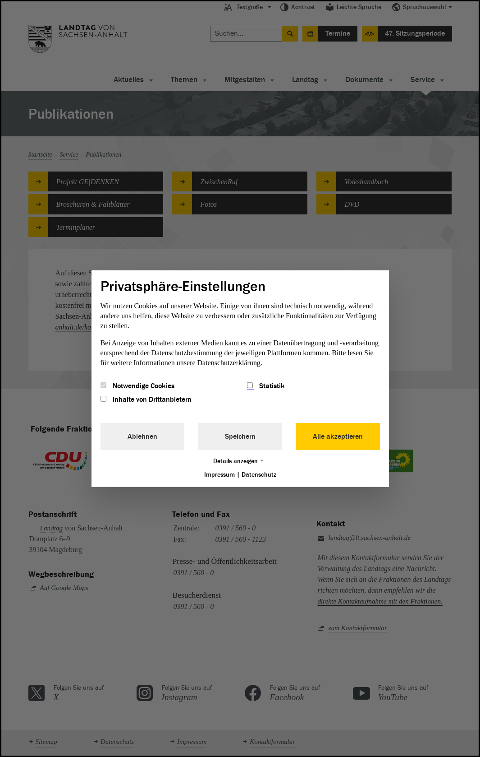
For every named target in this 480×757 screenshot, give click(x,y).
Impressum (219, 474)
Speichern (240, 436)
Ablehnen (142, 436)
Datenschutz (259, 474)
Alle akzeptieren (338, 436)
